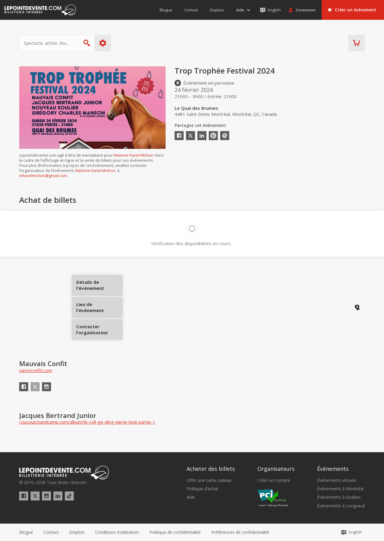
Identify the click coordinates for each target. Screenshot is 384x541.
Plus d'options (102, 43)
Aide (191, 497)
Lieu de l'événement (99, 307)
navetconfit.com (35, 370)
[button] (240, 532)
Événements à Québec (339, 497)
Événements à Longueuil (341, 506)
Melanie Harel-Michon (134, 155)
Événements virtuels (336, 480)
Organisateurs (276, 468)
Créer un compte (273, 480)
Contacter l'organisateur (99, 327)
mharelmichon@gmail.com (43, 175)
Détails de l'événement (99, 287)
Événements (333, 468)
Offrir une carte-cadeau (209, 480)
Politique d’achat (202, 488)
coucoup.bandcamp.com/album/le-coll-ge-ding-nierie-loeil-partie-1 (87, 422)
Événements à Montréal (340, 488)
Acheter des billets (211, 468)
